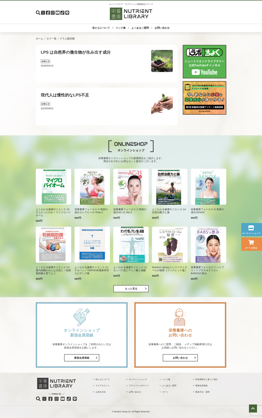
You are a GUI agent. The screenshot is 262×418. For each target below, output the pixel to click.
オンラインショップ (251, 233)
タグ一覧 (51, 38)
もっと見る (131, 288)
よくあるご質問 (140, 27)
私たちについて (101, 27)
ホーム (39, 38)
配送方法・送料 (202, 392)
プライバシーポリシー (139, 385)
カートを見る (251, 248)
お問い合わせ (162, 27)
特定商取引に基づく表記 (206, 379)
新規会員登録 (81, 357)
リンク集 (121, 27)
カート (165, 392)
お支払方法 (101, 392)
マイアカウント (103, 385)
